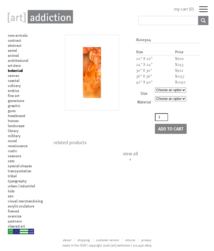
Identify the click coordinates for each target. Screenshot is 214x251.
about (67, 240)
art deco (14, 65)
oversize (14, 216)
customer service (107, 240)
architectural (18, 60)
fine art (13, 95)
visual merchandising (25, 201)
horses (13, 121)
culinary (14, 85)
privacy (146, 240)
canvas (13, 75)
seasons (14, 156)
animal (13, 55)
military (14, 136)
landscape (16, 126)
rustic (12, 151)
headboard (16, 116)
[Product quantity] (161, 117)
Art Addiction (39, 17)
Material (144, 102)
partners (15, 221)
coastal (14, 80)
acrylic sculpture (21, 206)
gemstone (16, 100)
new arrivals (18, 35)
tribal (12, 176)
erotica (13, 90)
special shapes (20, 166)
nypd (12, 231)
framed (13, 211)
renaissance (18, 146)
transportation (19, 171)
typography (17, 181)
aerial (12, 50)
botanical (15, 70)
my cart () (184, 9)
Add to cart (170, 128)
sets (11, 161)
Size (143, 93)
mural (12, 141)
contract (14, 40)
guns (12, 110)
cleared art (16, 226)
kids (11, 191)
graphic (14, 105)
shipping (83, 240)
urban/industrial (21, 186)
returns (130, 240)
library (13, 131)
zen (10, 196)
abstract (14, 45)
